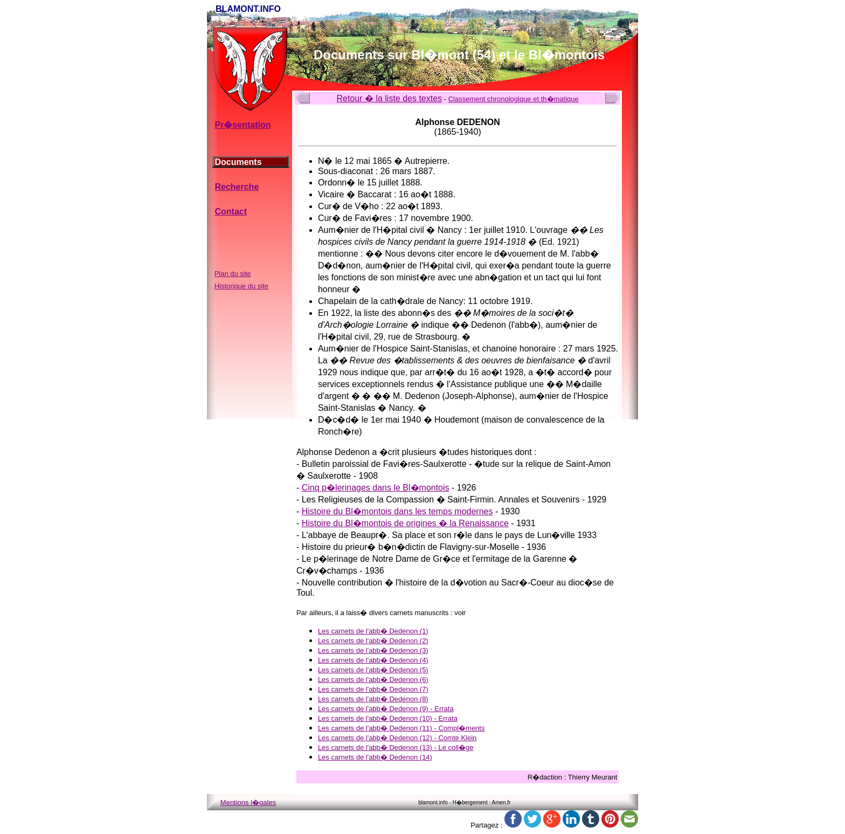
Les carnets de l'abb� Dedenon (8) (373, 699)
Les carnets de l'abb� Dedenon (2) (373, 641)
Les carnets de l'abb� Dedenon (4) (373, 660)
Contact (230, 211)
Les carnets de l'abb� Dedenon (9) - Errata (386, 709)
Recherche (236, 186)
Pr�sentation (242, 124)
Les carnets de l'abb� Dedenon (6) (373, 680)
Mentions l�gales (248, 802)
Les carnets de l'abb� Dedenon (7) (373, 689)
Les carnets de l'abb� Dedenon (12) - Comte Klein (397, 738)
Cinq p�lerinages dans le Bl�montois (375, 487)
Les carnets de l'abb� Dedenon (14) (375, 757)
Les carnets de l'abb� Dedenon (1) (373, 631)
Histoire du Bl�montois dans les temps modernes (397, 511)
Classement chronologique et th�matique (513, 99)
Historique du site (241, 286)
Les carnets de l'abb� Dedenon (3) (373, 650)
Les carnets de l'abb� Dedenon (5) (373, 670)
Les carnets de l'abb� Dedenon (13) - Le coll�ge (396, 747)
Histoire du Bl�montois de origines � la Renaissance (405, 523)
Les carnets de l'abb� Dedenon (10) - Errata (388, 718)
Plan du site (232, 274)
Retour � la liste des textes (389, 98)
